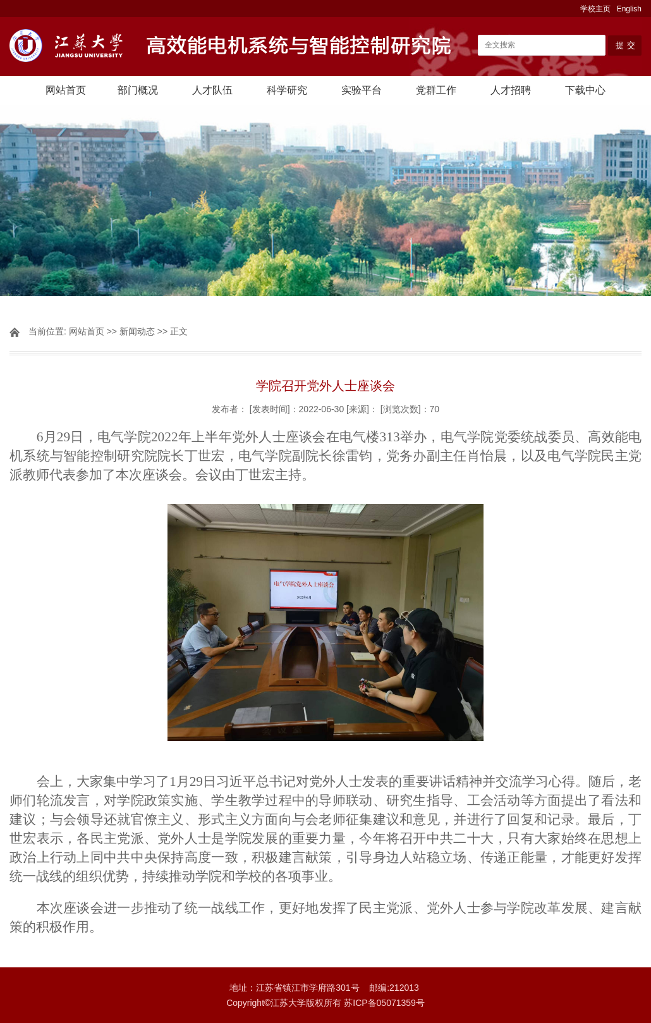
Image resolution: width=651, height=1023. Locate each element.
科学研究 (287, 90)
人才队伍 (212, 90)
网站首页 (66, 90)
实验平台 (361, 90)
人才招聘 (510, 90)
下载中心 (585, 90)
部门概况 (138, 90)
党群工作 (436, 90)
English (629, 8)
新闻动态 (137, 331)
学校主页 (595, 8)
